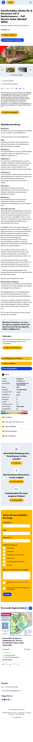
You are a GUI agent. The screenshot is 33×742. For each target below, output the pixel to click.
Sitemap (28, 711)
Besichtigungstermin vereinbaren (12, 40)
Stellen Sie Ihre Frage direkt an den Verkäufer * (16, 568)
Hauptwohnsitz (11, 556)
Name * (5, 528)
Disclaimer (11, 712)
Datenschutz (21, 711)
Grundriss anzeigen (16, 73)
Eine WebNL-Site (16, 716)
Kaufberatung (10, 546)
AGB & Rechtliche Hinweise (9, 711)
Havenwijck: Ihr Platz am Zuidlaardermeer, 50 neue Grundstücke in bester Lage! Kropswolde (13, 640)
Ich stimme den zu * (18, 581)
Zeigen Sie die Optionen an (13, 346)
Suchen (10, 2)
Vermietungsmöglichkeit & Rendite (16, 560)
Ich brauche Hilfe (17, 498)
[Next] (30, 606)
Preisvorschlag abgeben (10, 367)
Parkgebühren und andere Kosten (15, 553)
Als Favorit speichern (9, 654)
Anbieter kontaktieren (9, 35)
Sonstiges (9, 563)
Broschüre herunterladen (10, 110)
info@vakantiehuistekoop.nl (11, 689)
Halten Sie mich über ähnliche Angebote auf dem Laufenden (18, 587)
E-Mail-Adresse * (7, 521)
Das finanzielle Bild (16, 480)
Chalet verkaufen (20, 712)
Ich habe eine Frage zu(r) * (10, 543)
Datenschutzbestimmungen (22, 580)
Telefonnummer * (7, 536)
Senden (8, 592)
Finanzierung (10, 550)
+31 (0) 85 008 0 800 (10, 685)
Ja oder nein (16, 461)
